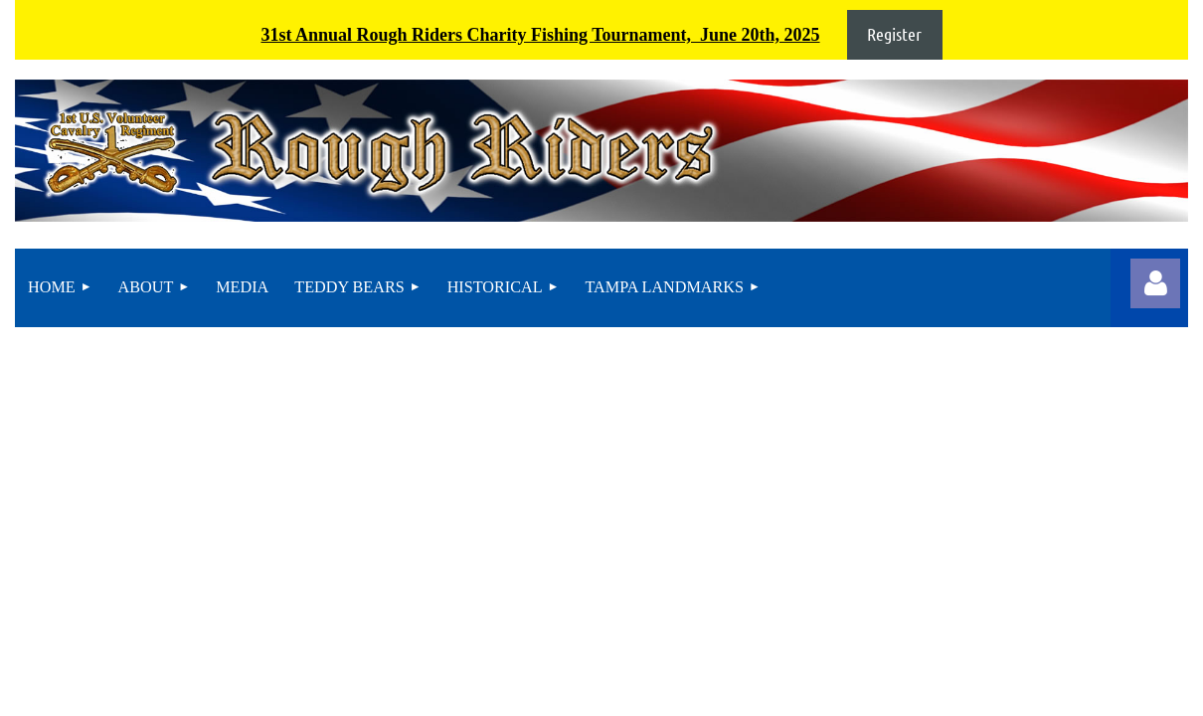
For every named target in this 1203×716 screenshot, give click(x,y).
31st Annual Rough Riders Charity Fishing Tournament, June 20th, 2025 (539, 35)
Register (894, 34)
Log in (1155, 283)
